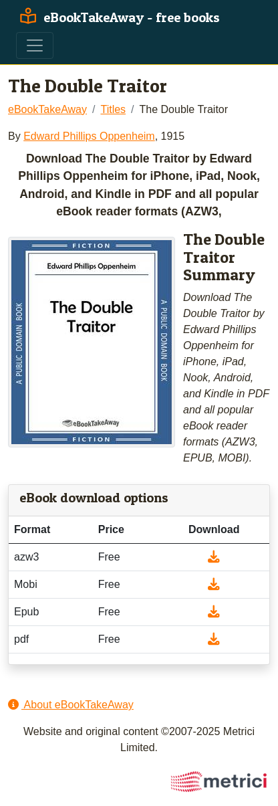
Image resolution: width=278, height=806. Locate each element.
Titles (113, 109)
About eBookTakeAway (71, 704)
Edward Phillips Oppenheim (89, 136)
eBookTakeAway (47, 109)
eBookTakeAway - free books (118, 17)
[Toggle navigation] (34, 45)
